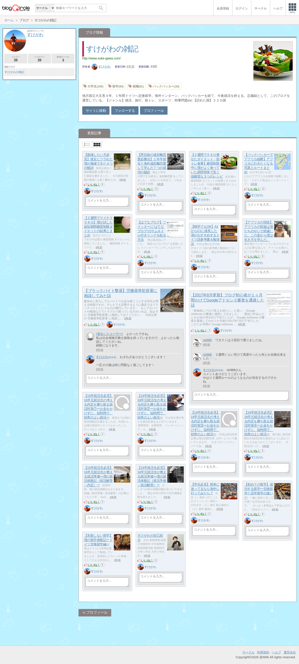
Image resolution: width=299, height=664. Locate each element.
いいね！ (94, 184)
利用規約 (263, 652)
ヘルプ (276, 652)
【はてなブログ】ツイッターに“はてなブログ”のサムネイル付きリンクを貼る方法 (151, 231)
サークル (248, 652)
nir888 (207, 340)
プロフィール (154, 110)
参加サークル (63, 59)
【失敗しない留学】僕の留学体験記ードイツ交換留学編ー (98, 540)
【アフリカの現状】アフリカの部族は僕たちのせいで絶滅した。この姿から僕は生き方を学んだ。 (258, 231)
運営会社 (290, 652)
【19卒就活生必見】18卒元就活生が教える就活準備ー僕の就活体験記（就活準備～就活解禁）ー (151, 476)
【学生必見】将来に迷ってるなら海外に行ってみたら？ (205, 489)
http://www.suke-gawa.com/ (101, 58)
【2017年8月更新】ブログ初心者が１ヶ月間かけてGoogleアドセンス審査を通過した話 (227, 300)
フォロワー (39, 59)
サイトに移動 (96, 110)
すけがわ (101, 66)
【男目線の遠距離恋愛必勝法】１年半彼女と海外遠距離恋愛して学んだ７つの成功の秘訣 (151, 163)
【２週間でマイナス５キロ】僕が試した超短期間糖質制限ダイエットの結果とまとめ (98, 226)
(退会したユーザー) (109, 334)
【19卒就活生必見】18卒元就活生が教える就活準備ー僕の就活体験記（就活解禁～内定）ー (98, 476)
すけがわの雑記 (112, 48)
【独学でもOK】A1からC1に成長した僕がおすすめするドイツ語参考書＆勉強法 (205, 235)
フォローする (125, 110)
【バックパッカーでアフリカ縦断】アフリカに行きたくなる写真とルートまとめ (258, 163)
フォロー (15, 59)
